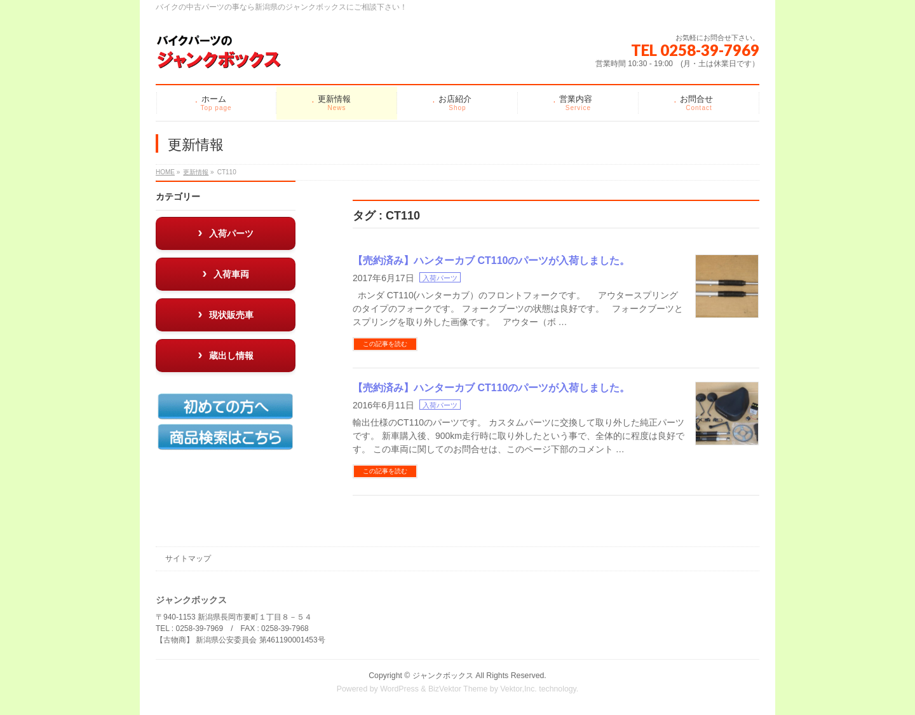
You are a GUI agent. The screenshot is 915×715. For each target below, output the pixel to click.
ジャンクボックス (442, 675)
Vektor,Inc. (518, 688)
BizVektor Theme (458, 688)
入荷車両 (231, 274)
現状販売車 (231, 315)
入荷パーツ (440, 278)
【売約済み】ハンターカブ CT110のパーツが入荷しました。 (491, 260)
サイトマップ (188, 558)
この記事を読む (385, 343)
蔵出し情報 (231, 356)
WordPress (399, 688)
